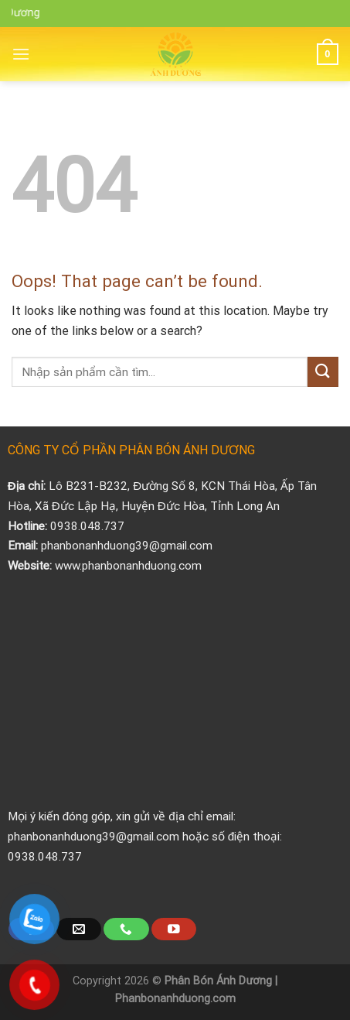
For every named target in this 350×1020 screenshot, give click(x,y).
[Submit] (323, 372)
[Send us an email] (78, 929)
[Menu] (21, 54)
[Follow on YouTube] (173, 929)
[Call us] (126, 929)
